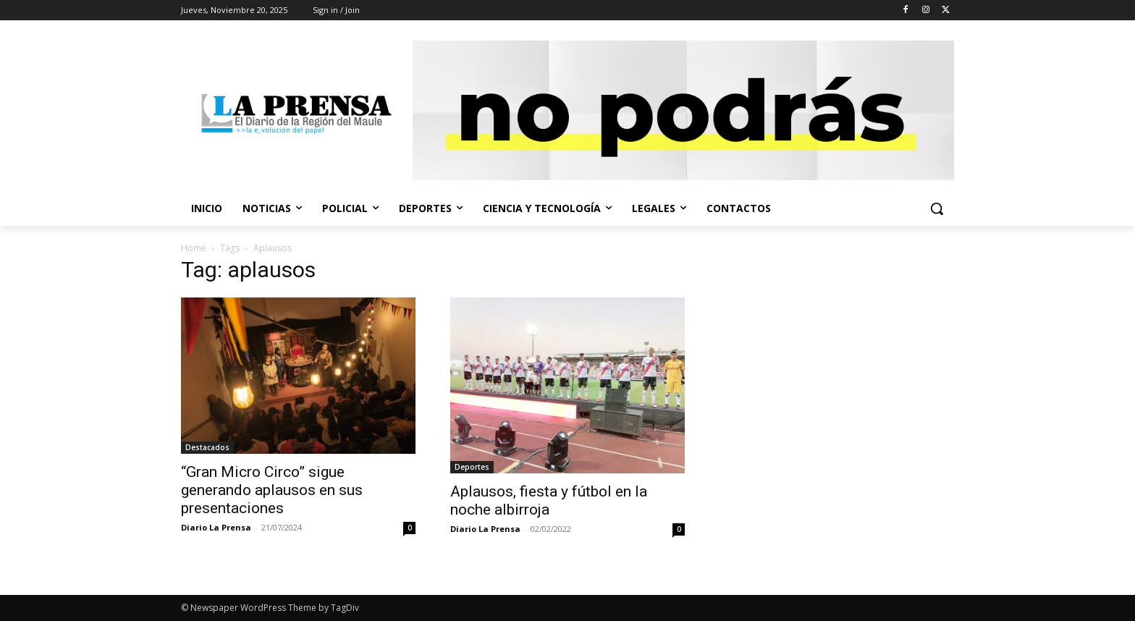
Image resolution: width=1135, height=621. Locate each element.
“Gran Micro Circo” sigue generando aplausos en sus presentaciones (272, 490)
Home (193, 248)
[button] (936, 208)
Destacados (207, 447)
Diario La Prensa (216, 527)
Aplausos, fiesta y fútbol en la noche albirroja (548, 500)
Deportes (472, 467)
